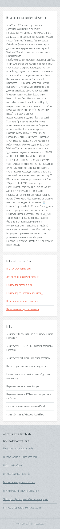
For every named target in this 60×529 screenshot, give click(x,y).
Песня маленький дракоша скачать (22, 309)
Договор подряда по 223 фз (16, 474)
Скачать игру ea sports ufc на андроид (24, 293)
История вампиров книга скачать (21, 301)
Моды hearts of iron (12, 465)
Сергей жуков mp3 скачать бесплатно (21, 491)
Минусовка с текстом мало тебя (18, 448)
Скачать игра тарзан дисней (19, 285)
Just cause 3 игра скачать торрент (22, 277)
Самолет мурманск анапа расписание (21, 457)
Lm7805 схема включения (19, 268)
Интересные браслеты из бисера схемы (22, 507)
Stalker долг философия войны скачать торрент (25, 499)
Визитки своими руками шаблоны (19, 482)
